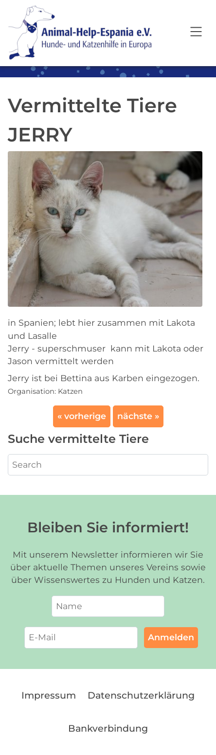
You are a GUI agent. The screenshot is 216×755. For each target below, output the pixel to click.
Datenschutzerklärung (141, 695)
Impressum (48, 695)
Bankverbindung (108, 728)
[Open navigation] (196, 33)
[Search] (108, 464)
